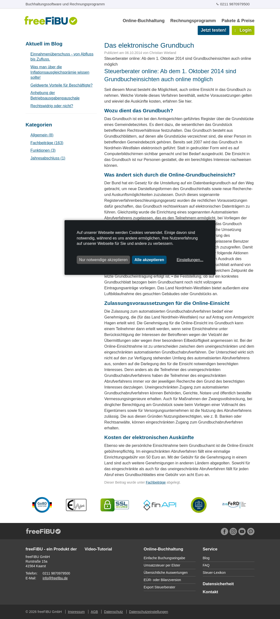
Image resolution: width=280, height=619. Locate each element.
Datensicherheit (218, 584)
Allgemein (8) (41, 135)
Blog (206, 558)
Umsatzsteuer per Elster (162, 565)
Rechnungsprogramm (193, 20)
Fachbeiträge (156, 482)
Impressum (76, 612)
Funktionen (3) (43, 150)
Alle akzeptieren (149, 259)
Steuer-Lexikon (214, 573)
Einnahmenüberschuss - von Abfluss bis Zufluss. (61, 57)
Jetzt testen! (213, 30)
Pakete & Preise (238, 20)
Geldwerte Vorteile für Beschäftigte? (61, 85)
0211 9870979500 (235, 4)
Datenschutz (113, 612)
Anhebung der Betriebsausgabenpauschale (55, 95)
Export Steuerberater (159, 587)
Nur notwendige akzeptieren (103, 259)
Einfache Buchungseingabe (164, 558)
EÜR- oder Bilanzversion (162, 580)
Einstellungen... (190, 259)
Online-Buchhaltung (144, 20)
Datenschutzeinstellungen (148, 612)
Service (210, 549)
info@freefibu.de (55, 578)
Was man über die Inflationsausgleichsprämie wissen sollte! (59, 72)
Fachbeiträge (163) (46, 143)
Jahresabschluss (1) (47, 158)
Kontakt (210, 592)
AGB (94, 612)
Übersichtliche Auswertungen (166, 573)
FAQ (206, 565)
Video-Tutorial (98, 549)
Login (243, 30)
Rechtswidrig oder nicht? (51, 106)
